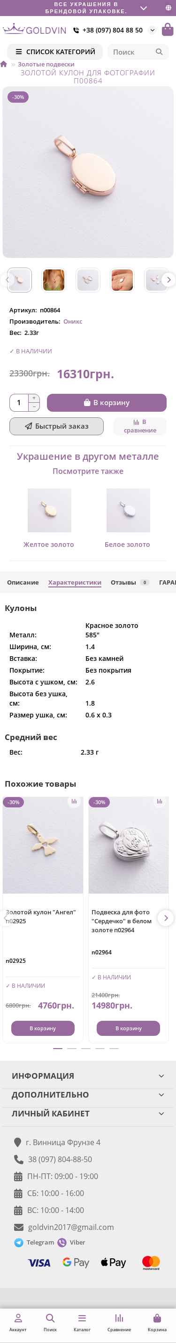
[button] (7, 280)
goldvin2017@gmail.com (71, 1227)
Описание (23, 582)
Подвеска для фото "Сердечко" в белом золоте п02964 (122, 921)
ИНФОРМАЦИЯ (88, 1075)
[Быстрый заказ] (56, 426)
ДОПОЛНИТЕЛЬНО (88, 1094)
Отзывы (130, 582)
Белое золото (127, 544)
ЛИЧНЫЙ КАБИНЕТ (88, 1113)
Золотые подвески (46, 64)
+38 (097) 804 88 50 (106, 30)
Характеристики (74, 582)
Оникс (72, 321)
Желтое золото (48, 544)
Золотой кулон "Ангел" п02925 (41, 916)
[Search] (138, 52)
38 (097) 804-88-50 (60, 1159)
